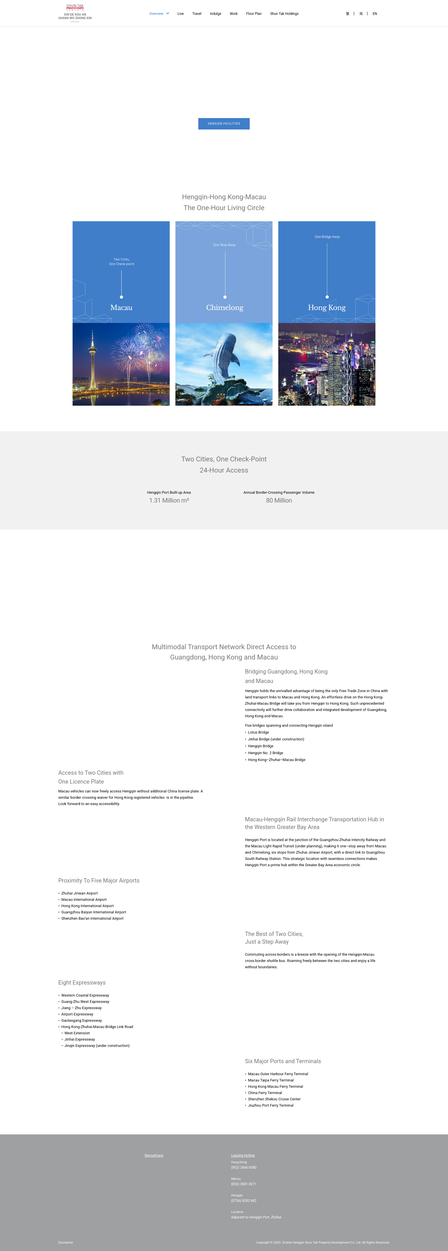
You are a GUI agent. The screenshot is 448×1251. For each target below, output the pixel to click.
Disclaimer (65, 1242)
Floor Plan (254, 14)
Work (233, 14)
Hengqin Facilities (224, 123)
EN (375, 14)
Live (181, 14)
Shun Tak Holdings (284, 14)
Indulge (215, 14)
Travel (196, 14)
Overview (156, 14)
